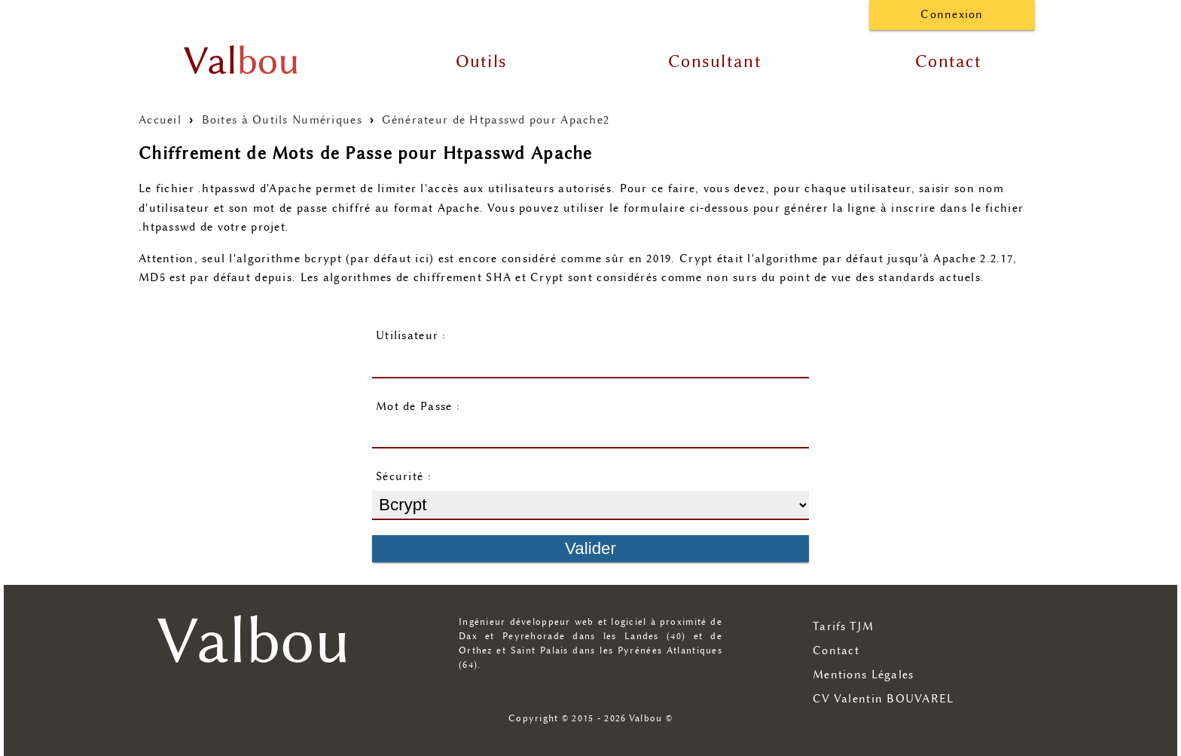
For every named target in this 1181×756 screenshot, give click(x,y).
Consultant (714, 61)
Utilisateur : (411, 336)
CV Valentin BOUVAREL (883, 699)
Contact (948, 61)
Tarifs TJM (843, 627)
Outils (482, 61)
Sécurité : (404, 477)
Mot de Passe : (418, 406)
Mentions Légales (863, 675)
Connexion (952, 15)
